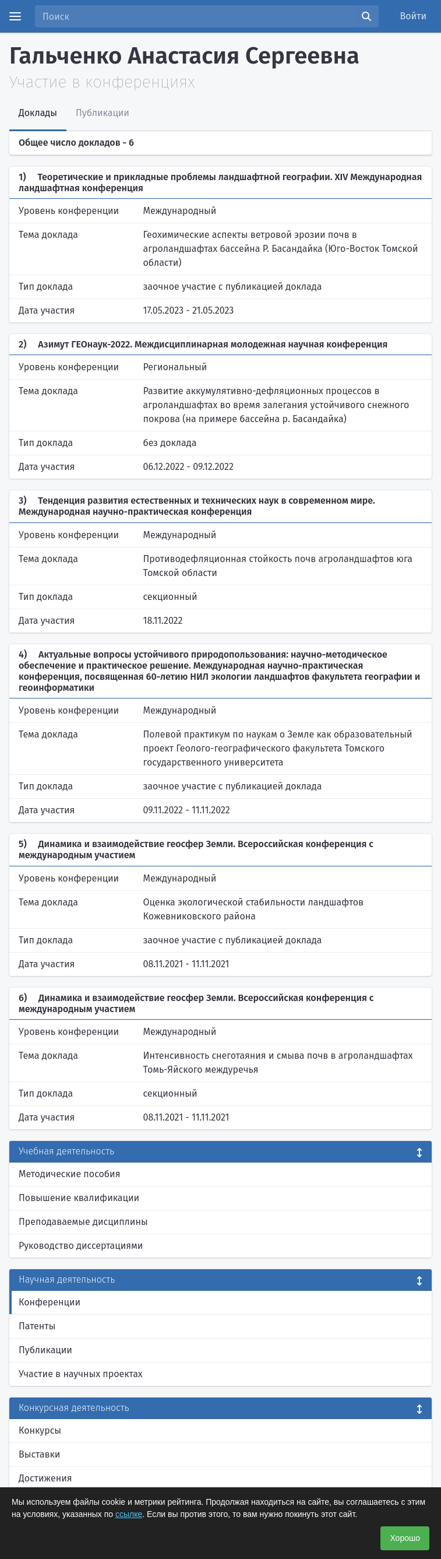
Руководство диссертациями (81, 1245)
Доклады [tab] (38, 112)
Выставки (39, 1454)
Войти (413, 16)
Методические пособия (70, 1173)
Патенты (37, 1326)
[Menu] (15, 16)
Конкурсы (40, 1430)
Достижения (45, 1478)
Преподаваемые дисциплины (83, 1221)
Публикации (45, 1350)
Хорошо (405, 1538)
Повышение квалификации (79, 1197)
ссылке (128, 1514)
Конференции (49, 1302)
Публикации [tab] (102, 112)
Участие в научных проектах (81, 1373)
